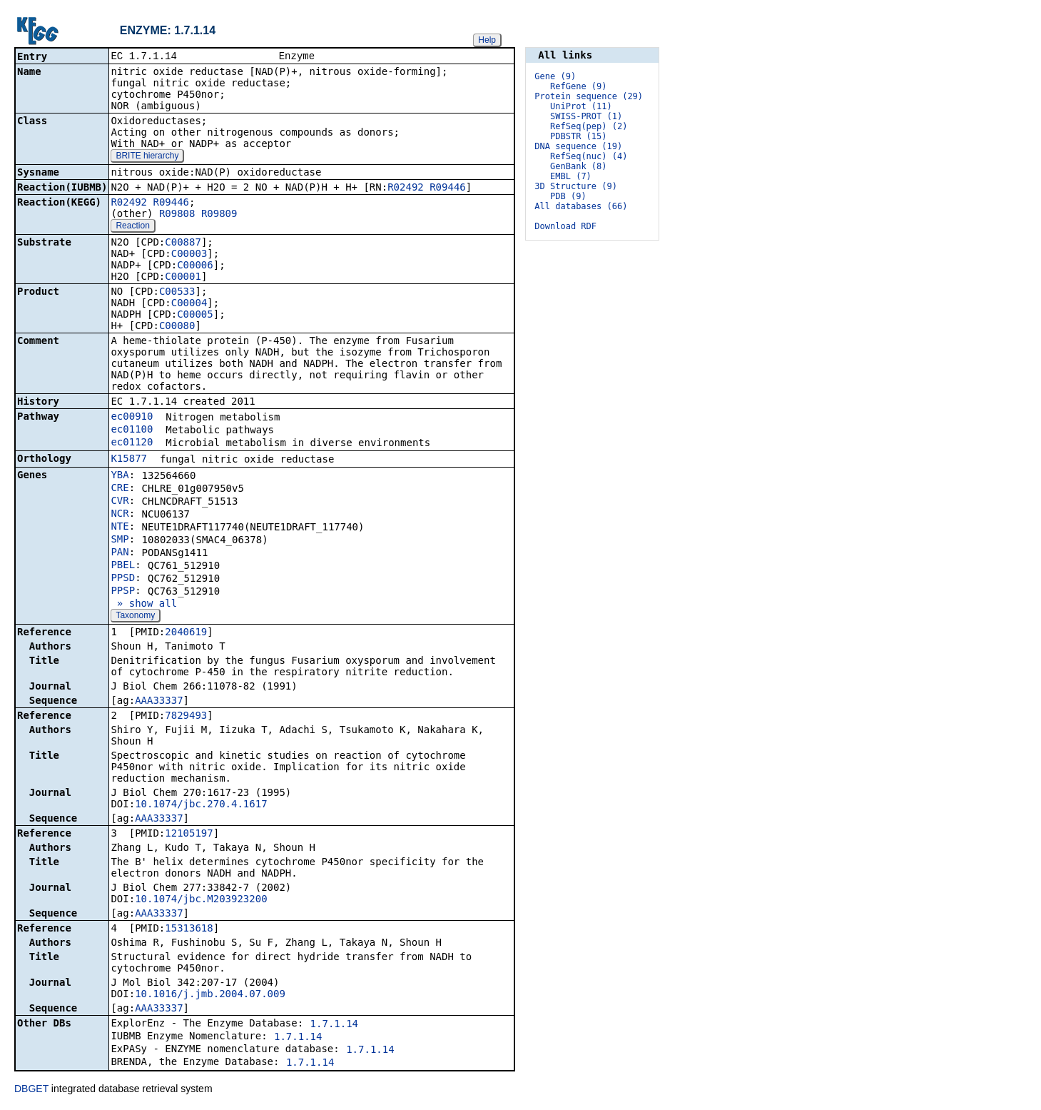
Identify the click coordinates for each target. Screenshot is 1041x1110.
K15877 (129, 459)
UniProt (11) (581, 106)
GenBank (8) (578, 166)
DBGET (31, 1090)
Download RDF (565, 226)
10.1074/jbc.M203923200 (201, 900)
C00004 (189, 304)
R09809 (219, 215)
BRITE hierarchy (147, 157)
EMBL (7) (570, 176)
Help (487, 40)
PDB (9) (568, 196)
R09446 (448, 188)
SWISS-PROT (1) (586, 116)
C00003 (189, 255)
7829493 (186, 716)
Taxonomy (135, 617)
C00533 (177, 292)
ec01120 (132, 443)
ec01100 (132, 430)
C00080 (177, 327)
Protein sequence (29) (588, 96)
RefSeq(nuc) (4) (588, 156)
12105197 (189, 834)
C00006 (195, 266)
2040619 (186, 633)
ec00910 (132, 417)
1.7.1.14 (334, 1025)
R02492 (405, 188)
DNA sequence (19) (578, 146)
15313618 (189, 929)
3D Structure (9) (575, 186)
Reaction (132, 227)
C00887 (183, 243)
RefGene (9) (578, 86)
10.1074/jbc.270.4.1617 (201, 805)
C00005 (195, 315)
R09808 (177, 215)
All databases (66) (580, 206)
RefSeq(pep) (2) (588, 126)
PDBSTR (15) (578, 136)
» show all (144, 604)
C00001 (183, 277)
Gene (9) (555, 76)
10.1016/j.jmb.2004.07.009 (210, 995)
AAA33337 (159, 701)
